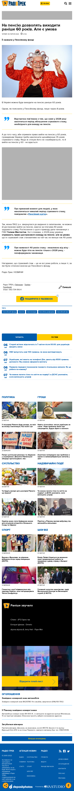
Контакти (62, 768)
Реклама (61, 778)
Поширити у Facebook (41, 298)
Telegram (19, 284)
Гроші (42, 397)
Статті (21, 766)
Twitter (27, 284)
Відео (21, 757)
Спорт (6, 529)
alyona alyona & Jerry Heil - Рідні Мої (27, 629)
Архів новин (63, 759)
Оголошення (11, 694)
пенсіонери (31, 312)
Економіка (31, 776)
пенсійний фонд (9, 312)
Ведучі (43, 762)
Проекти (44, 757)
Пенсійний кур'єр (37, 214)
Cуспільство (11, 463)
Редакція (66, 287)
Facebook (7, 287)
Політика (8, 397)
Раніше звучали (47, 766)
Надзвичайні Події (50, 463)
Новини (22, 762)
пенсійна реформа (46, 312)
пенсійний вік (62, 312)
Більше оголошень (37, 738)
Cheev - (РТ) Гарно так (20, 619)
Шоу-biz (43, 529)
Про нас (61, 773)
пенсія (21, 312)
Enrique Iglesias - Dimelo (21, 624)
